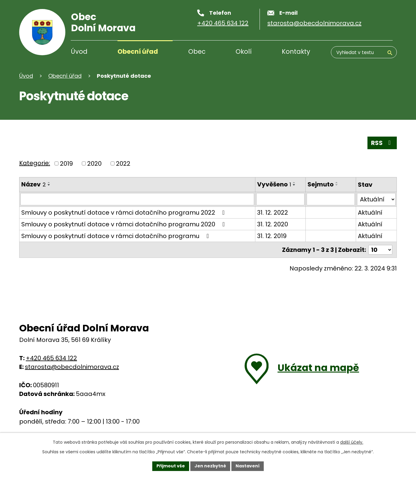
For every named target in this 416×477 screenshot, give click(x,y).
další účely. (351, 442)
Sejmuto (321, 184)
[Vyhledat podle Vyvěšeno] (280, 199)
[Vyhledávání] (364, 52)
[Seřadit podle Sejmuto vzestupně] (337, 182)
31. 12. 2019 (271, 236)
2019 (66, 163)
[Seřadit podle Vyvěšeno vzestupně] (294, 182)
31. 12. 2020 (272, 224)
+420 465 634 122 (51, 358)
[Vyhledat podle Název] (137, 199)
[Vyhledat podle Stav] (376, 199)
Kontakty (296, 51)
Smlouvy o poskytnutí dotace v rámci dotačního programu (116, 236)
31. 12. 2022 (272, 212)
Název (33, 184)
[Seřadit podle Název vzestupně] (49, 182)
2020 (94, 163)
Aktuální (370, 212)
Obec (197, 51)
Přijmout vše (170, 466)
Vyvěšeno (274, 184)
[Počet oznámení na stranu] (380, 250)
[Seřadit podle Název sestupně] (49, 185)
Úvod (79, 51)
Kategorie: (34, 163)
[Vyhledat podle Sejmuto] (331, 199)
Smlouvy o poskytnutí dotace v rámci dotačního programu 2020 (124, 224)
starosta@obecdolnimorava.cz (72, 366)
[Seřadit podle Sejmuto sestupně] (337, 185)
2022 (123, 163)
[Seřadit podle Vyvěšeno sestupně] (294, 185)
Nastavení (248, 466)
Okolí (244, 51)
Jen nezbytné (210, 466)
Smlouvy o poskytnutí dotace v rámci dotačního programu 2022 (124, 212)
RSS (382, 143)
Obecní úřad (137, 51)
